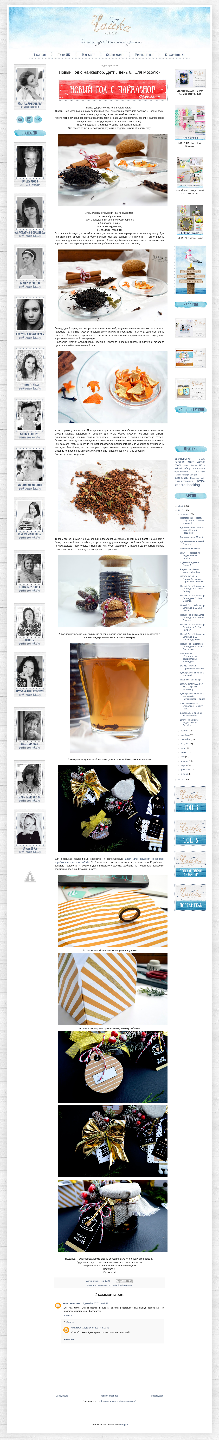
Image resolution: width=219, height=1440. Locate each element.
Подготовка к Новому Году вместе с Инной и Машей (192, 520)
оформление (126, 1285)
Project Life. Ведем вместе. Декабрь (190, 570)
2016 (181, 779)
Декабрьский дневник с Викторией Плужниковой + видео (192, 696)
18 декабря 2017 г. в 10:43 (95, 1327)
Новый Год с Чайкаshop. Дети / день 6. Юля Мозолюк (192, 598)
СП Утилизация (197, 471)
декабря (185, 514)
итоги (191, 461)
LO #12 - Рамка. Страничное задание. (192, 667)
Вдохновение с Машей (191, 537)
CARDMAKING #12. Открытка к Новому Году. (191, 706)
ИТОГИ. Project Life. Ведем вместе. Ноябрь (190, 555)
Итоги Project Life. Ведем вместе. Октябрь (189, 722)
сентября (186, 739)
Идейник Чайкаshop (190, 679)
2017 (181, 510)
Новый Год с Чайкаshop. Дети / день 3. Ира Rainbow (192, 627)
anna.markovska (71, 1303)
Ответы (70, 1322)
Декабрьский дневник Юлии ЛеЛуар (191, 714)
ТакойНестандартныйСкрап (186, 475)
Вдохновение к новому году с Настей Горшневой (191, 530)
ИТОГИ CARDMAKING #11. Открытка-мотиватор (191, 687)
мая (183, 756)
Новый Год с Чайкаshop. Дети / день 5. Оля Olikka (192, 608)
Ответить (68, 1315)
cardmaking (181, 477)
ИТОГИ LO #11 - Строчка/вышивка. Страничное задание (192, 579)
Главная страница (109, 1395)
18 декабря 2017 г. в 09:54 (94, 1303)
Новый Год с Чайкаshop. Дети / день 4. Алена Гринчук (192, 617)
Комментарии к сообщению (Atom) (118, 1401)
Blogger (124, 1424)
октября (185, 735)
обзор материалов (194, 468)
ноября (185, 730)
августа (185, 743)
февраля (186, 769)
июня (184, 752)
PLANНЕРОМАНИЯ (184, 481)
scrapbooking (189, 485)
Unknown (76, 1327)
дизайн (202, 459)
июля (184, 748)
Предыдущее (156, 1395)
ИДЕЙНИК (180, 462)
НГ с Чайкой (113, 1285)
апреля (185, 761)
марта (184, 765)
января (185, 774)
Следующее (62, 1395)
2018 (181, 506)
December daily (197, 478)
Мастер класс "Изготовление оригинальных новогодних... (188, 657)
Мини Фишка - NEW (190, 548)
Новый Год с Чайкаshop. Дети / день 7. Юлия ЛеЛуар (192, 589)
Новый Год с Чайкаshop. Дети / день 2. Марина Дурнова (192, 637)
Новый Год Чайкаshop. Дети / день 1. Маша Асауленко (191, 646)
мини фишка (190, 465)
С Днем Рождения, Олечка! (189, 563)
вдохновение (101, 1285)
